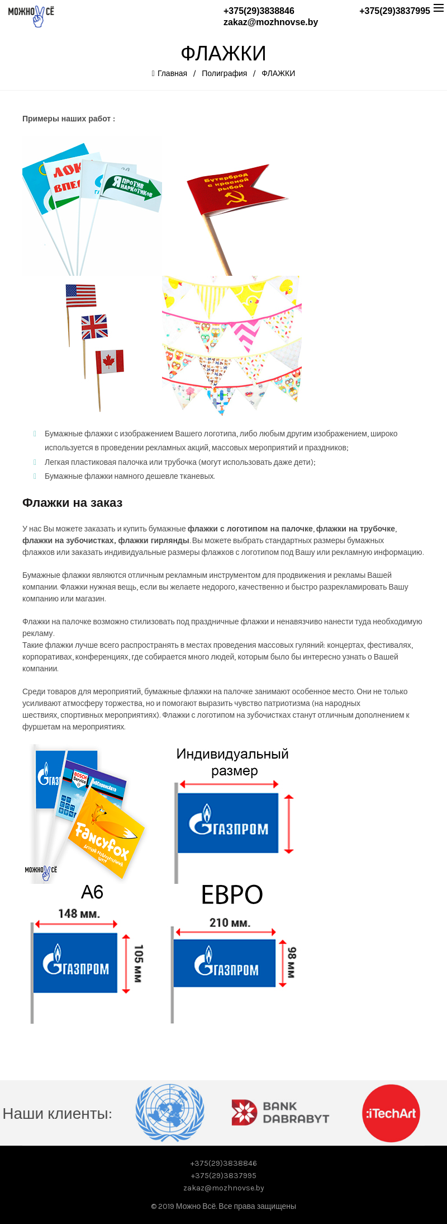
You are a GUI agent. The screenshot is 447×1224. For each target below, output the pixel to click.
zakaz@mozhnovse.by (271, 22)
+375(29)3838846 (259, 11)
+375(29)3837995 (394, 11)
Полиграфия (224, 73)
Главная (172, 73)
